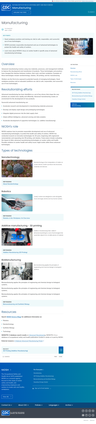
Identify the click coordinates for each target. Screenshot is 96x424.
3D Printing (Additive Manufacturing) (81, 93)
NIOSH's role (73, 75)
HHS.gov (86, 420)
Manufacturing (21, 8)
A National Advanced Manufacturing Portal (29, 341)
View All (6, 397)
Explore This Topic (20, 12)
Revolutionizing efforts (76, 72)
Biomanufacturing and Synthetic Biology (16, 304)
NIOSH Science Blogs (14, 317)
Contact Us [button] (6, 405)
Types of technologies (75, 79)
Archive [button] (69, 405)
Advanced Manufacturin (37, 335)
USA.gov (92, 420)
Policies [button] (39, 405)
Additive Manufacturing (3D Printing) (15, 252)
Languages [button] (54, 405)
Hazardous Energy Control (78, 99)
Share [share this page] (60, 356)
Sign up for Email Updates (42, 388)
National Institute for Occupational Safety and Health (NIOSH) (32, 5)
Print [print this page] (55, 356)
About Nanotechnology (10, 184)
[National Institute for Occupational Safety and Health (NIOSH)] (13, 370)
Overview (72, 68)
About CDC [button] (23, 405)
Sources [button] (7, 356)
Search (92, 12)
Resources (73, 82)
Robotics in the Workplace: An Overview (16, 218)
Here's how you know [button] (88, 1)
